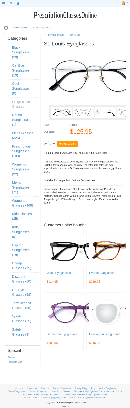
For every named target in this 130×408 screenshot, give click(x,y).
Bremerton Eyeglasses (62, 334)
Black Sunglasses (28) (20, 52)
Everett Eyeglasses (102, 273)
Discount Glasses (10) (21, 279)
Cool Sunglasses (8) (20, 88)
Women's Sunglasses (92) (20, 169)
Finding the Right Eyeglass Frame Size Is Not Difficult (98, 391)
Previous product (54, 35)
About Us (45, 388)
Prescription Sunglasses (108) (21, 151)
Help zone (18, 388)
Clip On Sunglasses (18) (20, 250)
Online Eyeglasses (107, 388)
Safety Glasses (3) (20, 332)
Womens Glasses (20, 27)
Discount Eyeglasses (38, 391)
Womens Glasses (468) (22, 203)
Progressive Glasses (21, 104)
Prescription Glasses (60, 391)
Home (6, 28)
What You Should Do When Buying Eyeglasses (45, 397)
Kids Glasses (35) (22, 216)
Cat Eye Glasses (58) (21, 292)
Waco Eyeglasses (59, 273)
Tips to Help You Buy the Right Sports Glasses (86, 394)
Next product (76, 35)
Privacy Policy (81, 388)
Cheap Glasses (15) (21, 265)
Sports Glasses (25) (21, 318)
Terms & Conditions (62, 388)
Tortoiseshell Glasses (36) (21, 305)
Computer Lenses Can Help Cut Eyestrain (42, 394)
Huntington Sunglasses (105, 334)
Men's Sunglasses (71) (20, 187)
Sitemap (12, 357)
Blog (93, 388)
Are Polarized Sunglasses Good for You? (88, 397)
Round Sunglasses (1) (20, 120)
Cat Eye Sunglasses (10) (20, 70)
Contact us (32, 388)
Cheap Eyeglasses (16, 391)
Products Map (15, 362)
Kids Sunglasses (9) (20, 232)
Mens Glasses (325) (23, 135)
